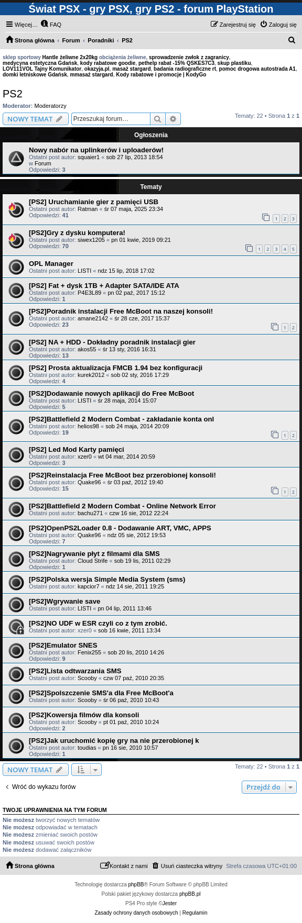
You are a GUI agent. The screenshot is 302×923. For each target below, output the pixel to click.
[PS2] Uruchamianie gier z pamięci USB (93, 202)
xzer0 (85, 456)
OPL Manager (51, 264)
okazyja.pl (97, 69)
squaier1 (89, 157)
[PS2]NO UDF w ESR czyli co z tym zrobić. (98, 623)
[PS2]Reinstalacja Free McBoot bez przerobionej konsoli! (122, 475)
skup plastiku (234, 63)
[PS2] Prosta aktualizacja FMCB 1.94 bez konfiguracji (115, 368)
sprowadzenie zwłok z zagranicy (189, 57)
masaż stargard (131, 69)
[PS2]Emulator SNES (63, 645)
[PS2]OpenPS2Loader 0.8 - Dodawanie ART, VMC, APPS (120, 528)
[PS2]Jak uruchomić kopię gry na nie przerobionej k (114, 740)
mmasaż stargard (91, 74)
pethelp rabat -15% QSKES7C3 (176, 63)
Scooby (87, 678)
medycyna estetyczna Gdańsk (40, 63)
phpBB (136, 884)
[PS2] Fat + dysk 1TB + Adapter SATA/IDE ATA (104, 286)
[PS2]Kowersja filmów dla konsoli (84, 715)
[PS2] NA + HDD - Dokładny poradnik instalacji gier (112, 342)
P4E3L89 (89, 293)
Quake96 (89, 482)
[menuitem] (50, 24)
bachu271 (90, 513)
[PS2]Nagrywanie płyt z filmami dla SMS (94, 554)
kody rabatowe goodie (108, 63)
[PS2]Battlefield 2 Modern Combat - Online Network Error (122, 506)
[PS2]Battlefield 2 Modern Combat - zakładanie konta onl (121, 419)
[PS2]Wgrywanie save (64, 601)
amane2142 (93, 318)
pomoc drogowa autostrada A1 (257, 69)
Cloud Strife (92, 561)
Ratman (88, 209)
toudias (87, 747)
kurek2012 (91, 375)
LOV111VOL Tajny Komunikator (42, 69)
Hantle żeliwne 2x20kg (70, 57)
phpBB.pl (190, 894)
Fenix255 (89, 652)
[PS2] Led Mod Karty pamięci (76, 449)
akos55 (87, 349)
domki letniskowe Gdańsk (35, 74)
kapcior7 (89, 586)
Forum (43, 163)
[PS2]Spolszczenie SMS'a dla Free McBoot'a (101, 693)
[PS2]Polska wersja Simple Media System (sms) (107, 579)
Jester (170, 903)
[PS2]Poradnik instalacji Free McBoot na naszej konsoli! (121, 311)
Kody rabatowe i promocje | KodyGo (161, 74)
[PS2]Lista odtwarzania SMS (75, 671)
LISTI (84, 271)
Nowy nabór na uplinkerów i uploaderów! (96, 150)
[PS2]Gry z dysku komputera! (77, 233)
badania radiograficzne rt (185, 69)
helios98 (88, 426)
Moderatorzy (51, 106)
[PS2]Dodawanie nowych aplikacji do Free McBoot (111, 393)
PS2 (13, 93)
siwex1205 (91, 240)
